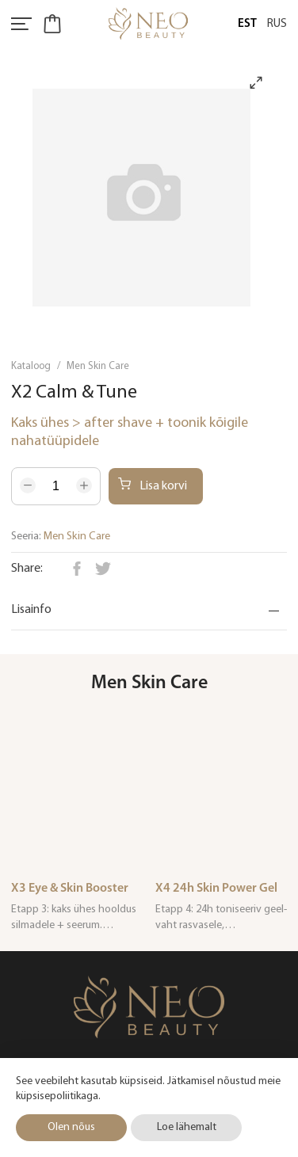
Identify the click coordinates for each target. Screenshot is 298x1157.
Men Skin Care (98, 366)
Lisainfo (31, 609)
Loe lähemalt (186, 1127)
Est (247, 24)
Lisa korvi (152, 485)
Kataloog (31, 366)
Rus (277, 24)
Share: (27, 568)
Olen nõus (71, 1127)
